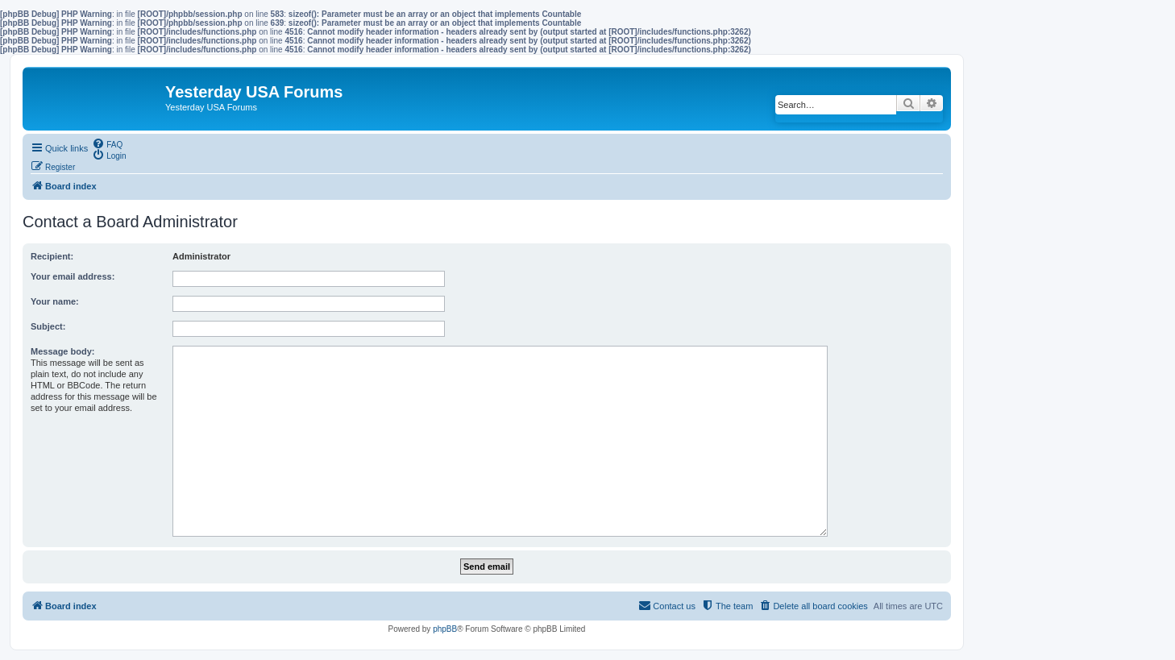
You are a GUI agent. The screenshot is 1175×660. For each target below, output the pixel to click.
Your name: (55, 301)
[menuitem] (107, 143)
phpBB (445, 629)
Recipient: (52, 256)
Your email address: (72, 276)
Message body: (62, 351)
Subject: (48, 326)
